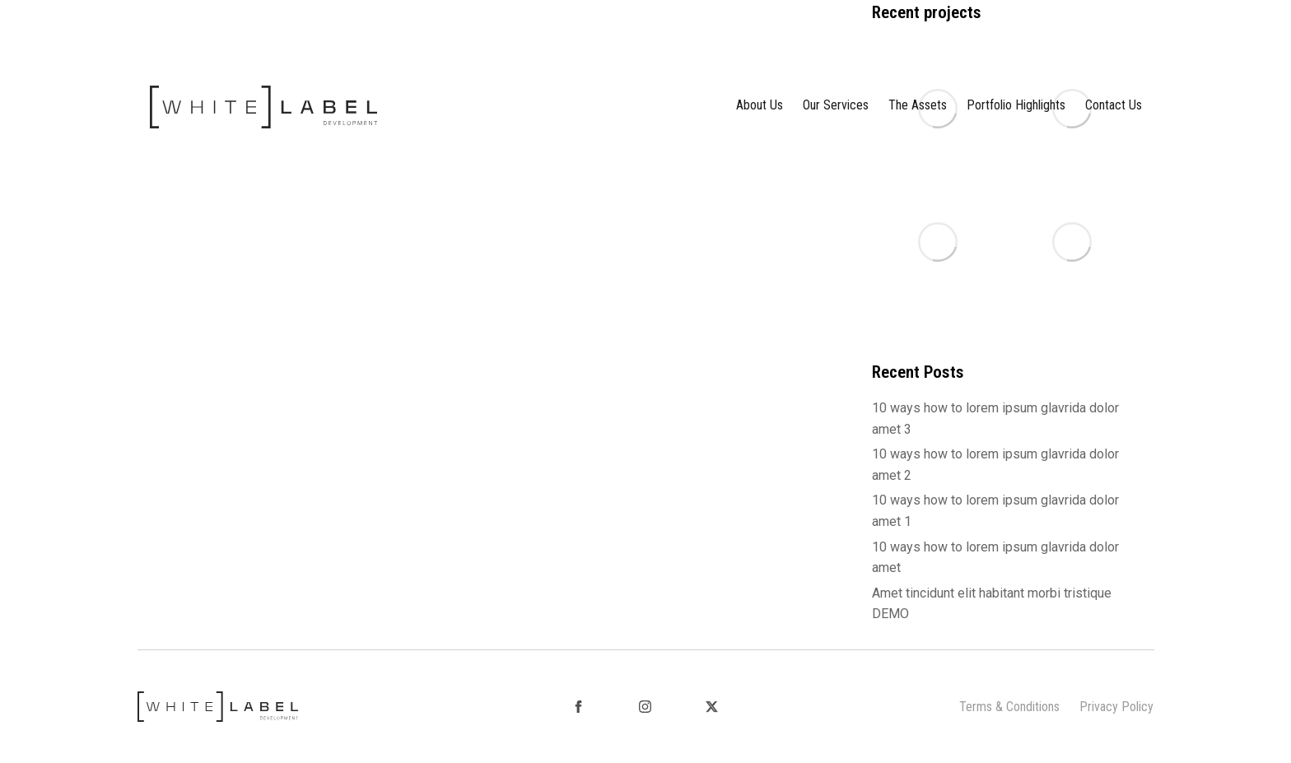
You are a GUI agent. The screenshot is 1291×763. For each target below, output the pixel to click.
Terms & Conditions (1009, 706)
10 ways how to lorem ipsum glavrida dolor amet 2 (995, 464)
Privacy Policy (1116, 706)
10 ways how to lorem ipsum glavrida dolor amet (995, 557)
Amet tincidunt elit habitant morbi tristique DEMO (992, 603)
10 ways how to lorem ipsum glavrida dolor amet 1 (995, 510)
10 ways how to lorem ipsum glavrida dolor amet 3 (995, 418)
